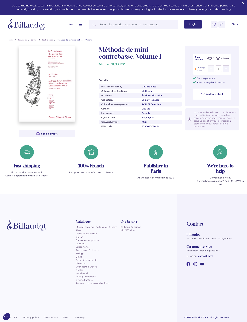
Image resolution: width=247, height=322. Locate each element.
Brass (79, 257)
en (15, 317)
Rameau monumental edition (92, 283)
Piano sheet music (86, 233)
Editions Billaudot (131, 227)
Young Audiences (86, 276)
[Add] (226, 68)
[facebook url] (188, 264)
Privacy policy (31, 317)
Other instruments (86, 260)
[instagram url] (195, 264)
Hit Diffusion (128, 230)
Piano (79, 230)
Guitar (79, 237)
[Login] (193, 24)
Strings (80, 253)
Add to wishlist (212, 94)
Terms (66, 317)
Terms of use (51, 317)
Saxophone (82, 247)
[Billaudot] (27, 24)
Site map (79, 317)
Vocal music (82, 273)
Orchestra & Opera (86, 266)
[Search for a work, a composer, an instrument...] (133, 24)
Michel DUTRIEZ (112, 64)
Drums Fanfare (84, 280)
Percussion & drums (87, 250)
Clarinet (80, 243)
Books (79, 270)
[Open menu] (75, 24)
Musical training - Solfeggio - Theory (96, 227)
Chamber (81, 263)
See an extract (46, 133)
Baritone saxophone (87, 240)
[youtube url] (202, 264)
